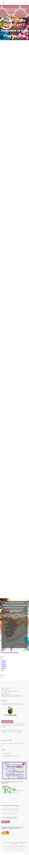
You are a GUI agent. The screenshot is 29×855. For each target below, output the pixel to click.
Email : (2, 817)
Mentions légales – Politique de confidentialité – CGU (14, 846)
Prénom (3, 809)
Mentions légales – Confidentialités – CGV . (11, 695)
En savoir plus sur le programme (9, 652)
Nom (2, 813)
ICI (1, 745)
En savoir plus (19, 731)
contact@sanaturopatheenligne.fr (10, 755)
